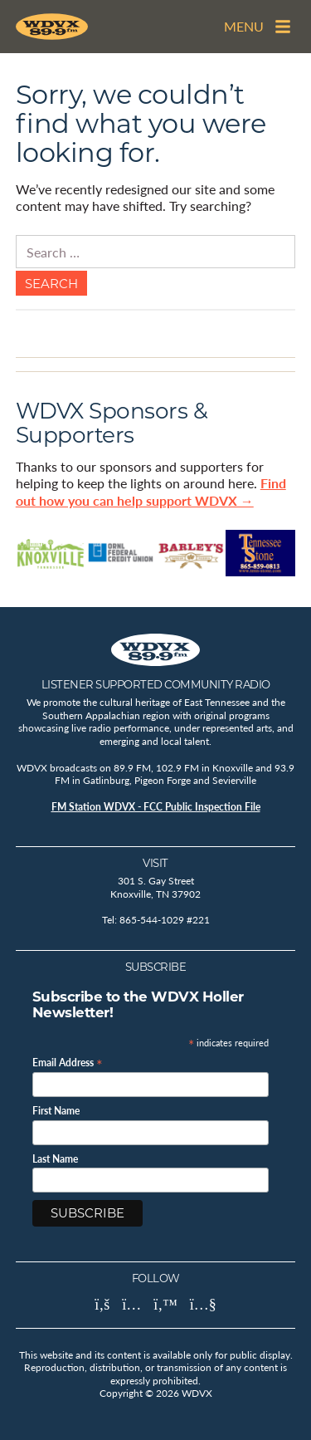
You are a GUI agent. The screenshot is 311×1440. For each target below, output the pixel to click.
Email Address (67, 1062)
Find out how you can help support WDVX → (151, 491)
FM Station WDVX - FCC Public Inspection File (155, 807)
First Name (56, 1111)
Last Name (55, 1159)
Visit (155, 862)
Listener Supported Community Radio (155, 684)
